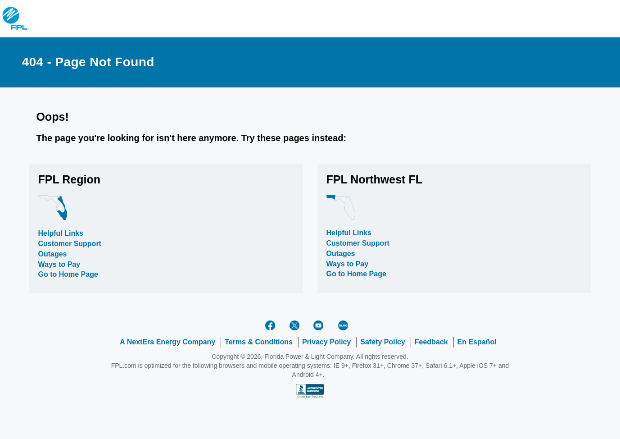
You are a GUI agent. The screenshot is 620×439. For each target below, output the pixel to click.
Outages (52, 254)
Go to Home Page (68, 274)
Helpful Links (60, 233)
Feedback (431, 342)
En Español (477, 342)
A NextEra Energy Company (167, 342)
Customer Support (69, 243)
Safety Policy (382, 342)
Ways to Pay (59, 264)
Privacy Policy (326, 342)
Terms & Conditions (259, 342)
